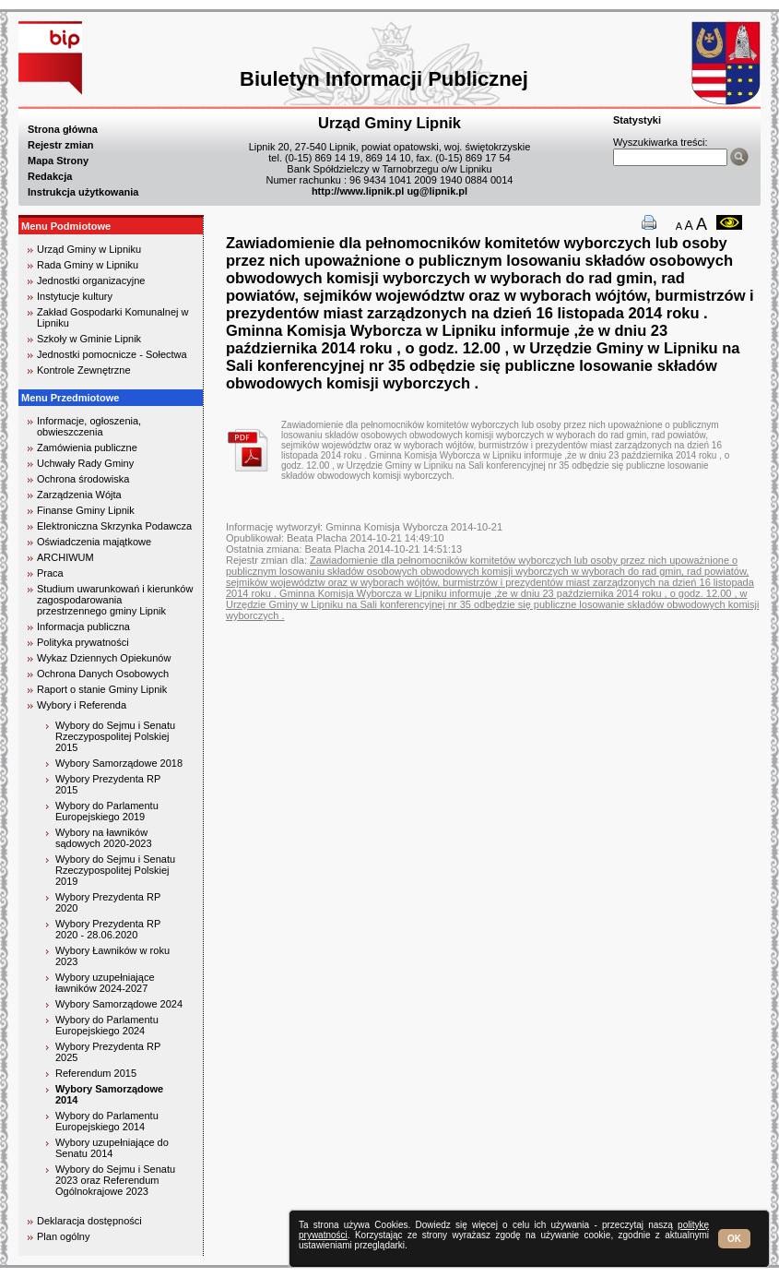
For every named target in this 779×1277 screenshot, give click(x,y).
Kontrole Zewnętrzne (84, 370)
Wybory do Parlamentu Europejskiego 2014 (107, 1121)
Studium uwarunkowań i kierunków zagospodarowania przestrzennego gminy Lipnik (115, 599)
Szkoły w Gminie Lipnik (89, 338)
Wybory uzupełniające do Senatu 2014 (112, 1148)
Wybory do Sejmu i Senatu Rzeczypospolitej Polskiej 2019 (115, 870)
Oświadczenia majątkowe (94, 541)
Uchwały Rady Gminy (85, 463)
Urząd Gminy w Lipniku (89, 249)
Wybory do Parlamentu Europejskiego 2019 (107, 811)
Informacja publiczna (83, 626)
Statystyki (637, 119)
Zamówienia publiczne (87, 447)
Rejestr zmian (61, 144)
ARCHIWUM (65, 557)
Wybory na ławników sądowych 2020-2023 (103, 838)
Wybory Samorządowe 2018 (119, 763)
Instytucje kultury (74, 296)
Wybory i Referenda (81, 704)
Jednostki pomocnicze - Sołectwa (112, 354)
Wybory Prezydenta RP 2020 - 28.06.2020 (107, 929)
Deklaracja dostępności (89, 1220)
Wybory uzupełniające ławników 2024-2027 (105, 983)
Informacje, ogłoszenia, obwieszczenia (89, 426)
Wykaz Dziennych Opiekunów (104, 657)
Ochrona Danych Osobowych (103, 673)
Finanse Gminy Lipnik (86, 510)
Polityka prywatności (83, 642)
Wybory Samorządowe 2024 (119, 1003)
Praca (50, 573)
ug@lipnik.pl (437, 191)
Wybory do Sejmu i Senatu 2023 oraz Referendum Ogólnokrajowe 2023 (115, 1180)
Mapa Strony (58, 160)
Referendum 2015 (95, 1073)
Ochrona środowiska (83, 478)
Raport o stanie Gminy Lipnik (102, 689)
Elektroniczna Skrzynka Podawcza (114, 525)
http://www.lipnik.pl (358, 191)
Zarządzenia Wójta (79, 494)
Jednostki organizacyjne (91, 280)
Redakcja (50, 176)
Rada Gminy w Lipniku (87, 264)
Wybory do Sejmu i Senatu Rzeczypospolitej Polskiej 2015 (115, 736)
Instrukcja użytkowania (83, 191)
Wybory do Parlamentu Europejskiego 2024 (107, 1025)
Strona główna (63, 129)
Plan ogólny (63, 1236)
